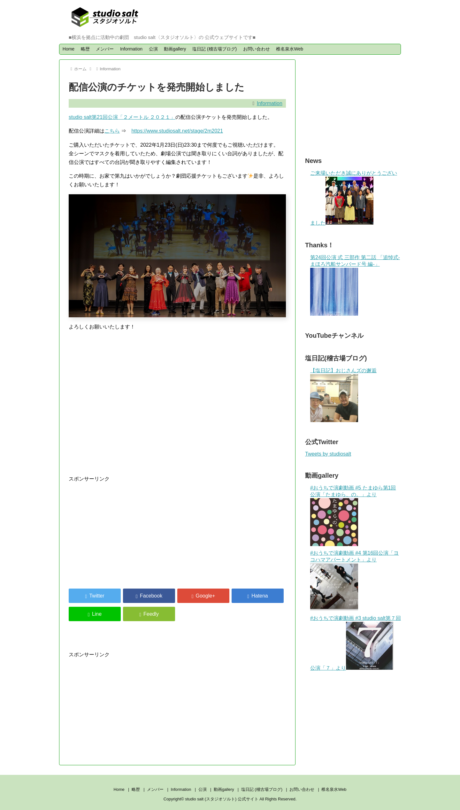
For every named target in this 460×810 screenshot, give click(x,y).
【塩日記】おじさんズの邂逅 (343, 370)
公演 (153, 48)
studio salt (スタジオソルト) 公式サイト (222, 799)
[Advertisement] (122, 528)
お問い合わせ (256, 48)
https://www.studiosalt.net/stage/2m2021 (177, 131)
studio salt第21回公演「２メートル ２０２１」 (122, 117)
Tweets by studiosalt (328, 454)
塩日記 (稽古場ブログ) (214, 48)
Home (68, 48)
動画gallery (175, 48)
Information (131, 48)
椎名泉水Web (289, 48)
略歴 (85, 48)
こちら (112, 131)
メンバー (105, 48)
